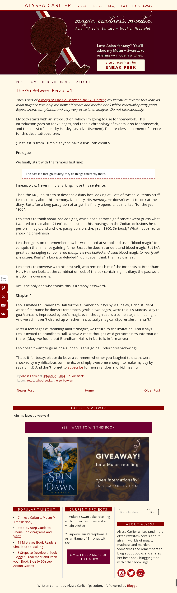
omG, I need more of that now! (88, 557)
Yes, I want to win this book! (88, 427)
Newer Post (25, 390)
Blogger (133, 585)
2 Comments (76, 376)
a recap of (46, 100)
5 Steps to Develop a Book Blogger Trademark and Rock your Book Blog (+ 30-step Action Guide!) (35, 559)
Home (89, 390)
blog (111, 6)
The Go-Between (69, 100)
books (97, 6)
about (82, 6)
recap (30, 380)
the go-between (63, 380)
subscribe (75, 367)
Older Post (152, 390)
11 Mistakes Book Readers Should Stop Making (35, 544)
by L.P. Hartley (94, 100)
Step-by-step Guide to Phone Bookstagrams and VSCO (32, 532)
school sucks (44, 380)
